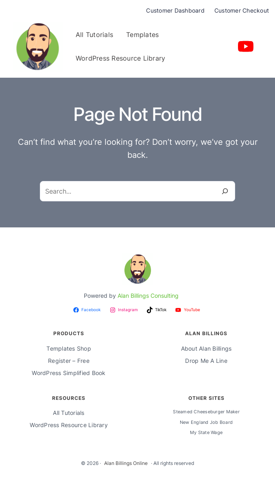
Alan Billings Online (126, 463)
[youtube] (246, 46)
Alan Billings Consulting (148, 295)
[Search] (225, 191)
